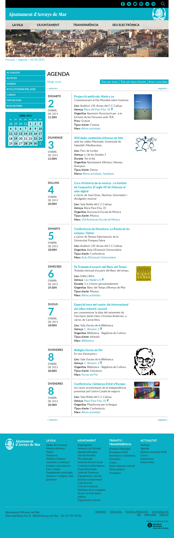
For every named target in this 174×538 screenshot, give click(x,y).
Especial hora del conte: (101, 306)
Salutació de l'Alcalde (89, 448)
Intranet (100, 511)
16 (35, 133)
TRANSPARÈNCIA (86, 25)
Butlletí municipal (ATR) (21, 89)
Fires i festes (53, 469)
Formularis (114, 459)
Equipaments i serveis (89, 476)
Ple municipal (85, 458)
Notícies (12, 78)
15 (30, 133)
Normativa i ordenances (122, 455)
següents (163, 88)
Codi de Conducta (88, 486)
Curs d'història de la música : (100, 187)
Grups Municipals (87, 469)
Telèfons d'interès (56, 458)
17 (40, 133)
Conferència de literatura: (102, 231)
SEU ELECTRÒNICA (126, 25)
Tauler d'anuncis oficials (122, 466)
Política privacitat (136, 511)
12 (15, 133)
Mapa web (150, 514)
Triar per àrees (109, 82)
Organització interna (89, 500)
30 (35, 143)
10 (40, 129)
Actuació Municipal (119, 448)
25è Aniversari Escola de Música (101, 219)
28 (25, 143)
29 (30, 143)
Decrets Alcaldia (86, 455)
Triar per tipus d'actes (133, 82)
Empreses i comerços (57, 462)
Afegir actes (54, 82)
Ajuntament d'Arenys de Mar (38, 14)
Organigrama (85, 445)
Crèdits (164, 514)
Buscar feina (14, 105)
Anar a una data (158, 82)
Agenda (22, 59)
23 (35, 138)
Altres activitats (91, 128)
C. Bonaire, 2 (91, 328)
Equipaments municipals (59, 472)
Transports (51, 455)
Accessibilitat (160, 511)
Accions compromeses (90, 479)
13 (20, 133)
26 (15, 143)
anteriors (52, 88)
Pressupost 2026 (118, 452)
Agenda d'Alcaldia (87, 452)
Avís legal (116, 511)
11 (10, 133)
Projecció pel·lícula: (94, 96)
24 (40, 138)
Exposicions (14, 100)
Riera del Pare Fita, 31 (97, 109)
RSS (139, 514)
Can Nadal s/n (92, 279)
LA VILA (17, 25)
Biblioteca (88, 340)
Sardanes (108, 173)
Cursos (11, 94)
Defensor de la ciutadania (92, 489)
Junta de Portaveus (88, 472)
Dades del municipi (56, 445)
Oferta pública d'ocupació (117, 471)
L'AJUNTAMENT (48, 25)
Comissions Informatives (91, 465)
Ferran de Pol (90, 374)
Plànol (49, 452)
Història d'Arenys (55, 448)
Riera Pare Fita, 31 (95, 400)
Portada (10, 59)
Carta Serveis (85, 482)
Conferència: (99, 384)
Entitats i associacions (58, 465)
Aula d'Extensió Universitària (99, 257)
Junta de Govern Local (90, 462)
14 (25, 133)
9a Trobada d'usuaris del (100, 266)
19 (15, 138)
